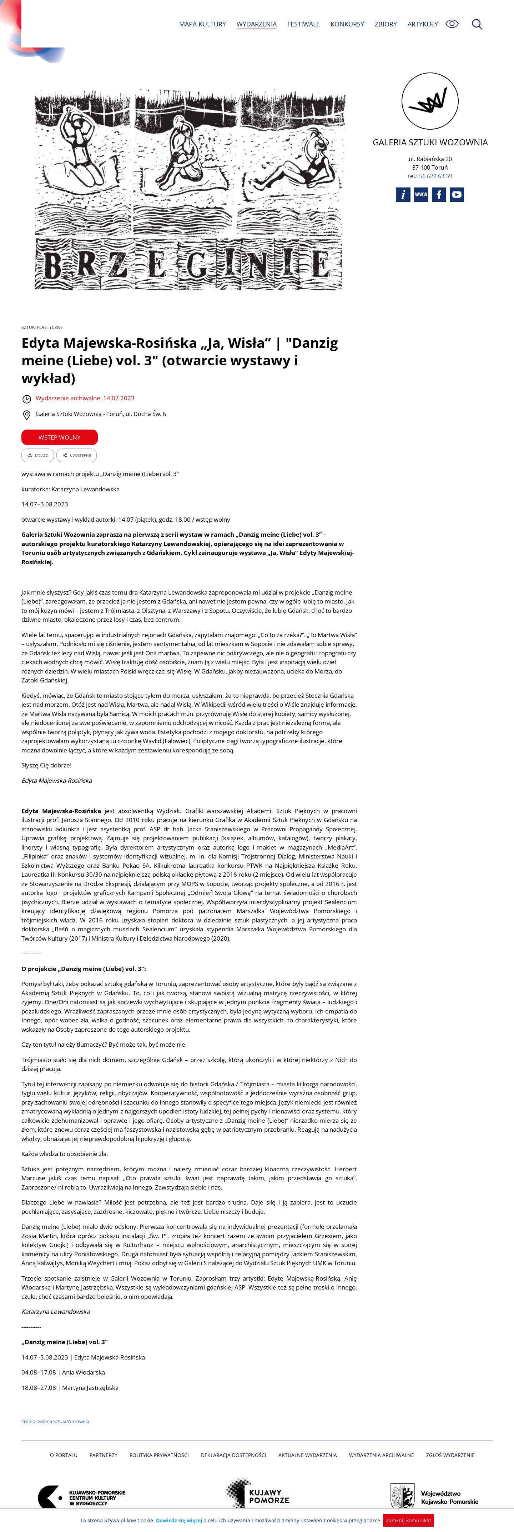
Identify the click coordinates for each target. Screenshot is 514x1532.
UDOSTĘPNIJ (76, 438)
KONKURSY (347, 24)
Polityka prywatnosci (161, 1446)
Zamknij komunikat (404, 1520)
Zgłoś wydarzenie (448, 1446)
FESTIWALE (303, 24)
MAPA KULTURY (201, 24)
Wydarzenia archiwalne (380, 1446)
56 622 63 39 (436, 176)
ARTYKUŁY (422, 24)
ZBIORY (385, 24)
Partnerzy (106, 1446)
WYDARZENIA (256, 24)
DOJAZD (37, 438)
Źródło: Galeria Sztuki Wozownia (56, 1413)
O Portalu (67, 1446)
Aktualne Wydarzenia (307, 1446)
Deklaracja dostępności (234, 1446)
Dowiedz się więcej (181, 1520)
